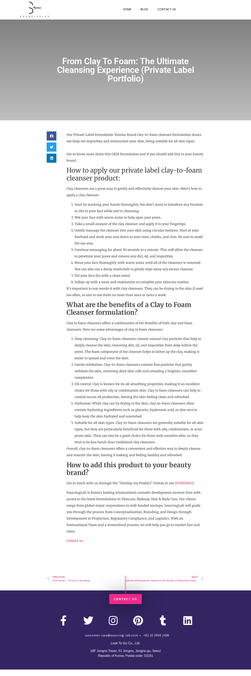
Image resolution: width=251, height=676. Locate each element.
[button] (51, 135)
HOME (127, 9)
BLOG (144, 9)
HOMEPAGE (184, 483)
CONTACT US (166, 9)
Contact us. (75, 541)
